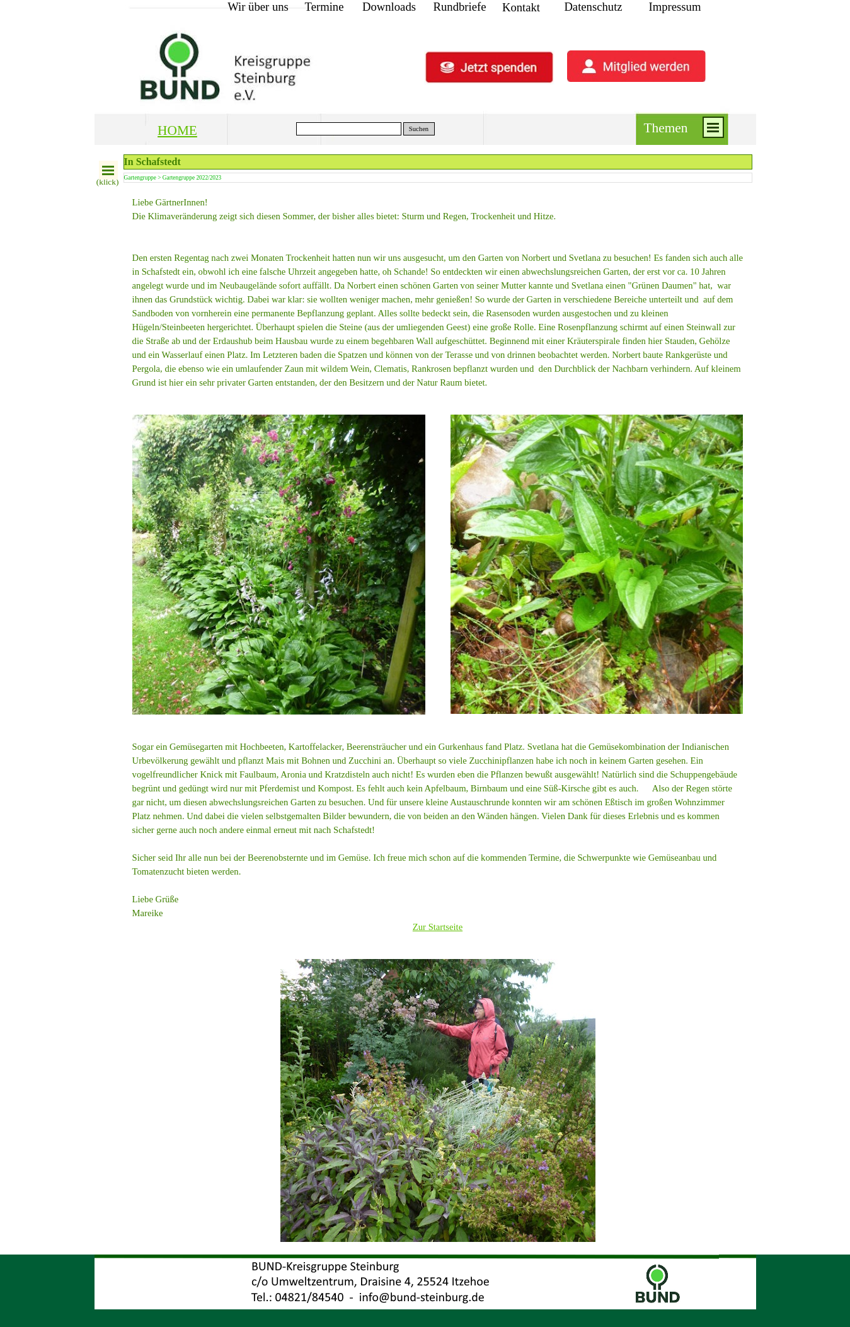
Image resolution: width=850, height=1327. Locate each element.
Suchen (418, 128)
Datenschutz (593, 6)
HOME (177, 130)
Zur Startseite (437, 927)
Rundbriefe (460, 6)
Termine (324, 6)
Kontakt (521, 7)
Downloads (389, 6)
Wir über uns (258, 6)
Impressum (675, 6)
